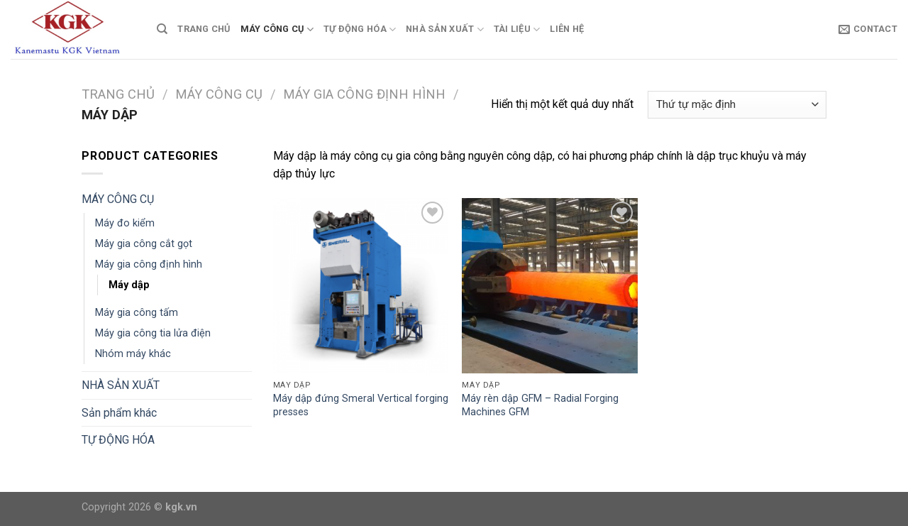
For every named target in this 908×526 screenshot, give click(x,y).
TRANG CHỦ (203, 28)
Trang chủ (118, 94)
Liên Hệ (567, 28)
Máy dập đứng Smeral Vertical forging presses (360, 405)
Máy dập (129, 285)
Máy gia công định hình (364, 94)
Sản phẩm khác (119, 413)
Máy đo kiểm (125, 223)
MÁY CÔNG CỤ (277, 29)
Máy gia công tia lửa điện (153, 333)
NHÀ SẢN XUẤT (445, 29)
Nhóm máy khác (133, 354)
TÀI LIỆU (517, 29)
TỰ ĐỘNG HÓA (359, 29)
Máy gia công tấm (136, 313)
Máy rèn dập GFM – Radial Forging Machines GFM (540, 405)
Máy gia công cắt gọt (143, 244)
